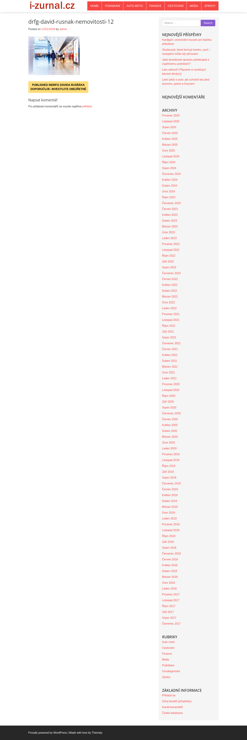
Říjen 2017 (168, 606)
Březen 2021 (170, 366)
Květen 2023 (170, 214)
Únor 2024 (168, 191)
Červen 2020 (170, 419)
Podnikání (112, 5)
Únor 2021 (168, 372)
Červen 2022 (170, 279)
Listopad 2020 (170, 390)
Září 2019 (168, 471)
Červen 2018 (170, 559)
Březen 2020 (170, 436)
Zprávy (209, 5)
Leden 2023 (169, 238)
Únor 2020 (168, 442)
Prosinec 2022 (171, 244)
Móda (194, 5)
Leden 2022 (169, 308)
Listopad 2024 (170, 156)
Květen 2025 (170, 138)
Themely (97, 732)
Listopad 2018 (170, 530)
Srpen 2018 (169, 547)
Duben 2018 (169, 571)
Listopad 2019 (170, 460)
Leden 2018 (169, 588)
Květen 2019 (170, 495)
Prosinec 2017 (171, 594)
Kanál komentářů (172, 707)
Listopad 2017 (170, 600)
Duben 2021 (169, 360)
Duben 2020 (169, 430)
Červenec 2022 (171, 273)
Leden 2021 (169, 378)
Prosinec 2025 (171, 115)
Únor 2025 (168, 150)
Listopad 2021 (170, 319)
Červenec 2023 (171, 203)
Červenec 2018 (171, 553)
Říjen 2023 (168, 197)
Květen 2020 (170, 425)
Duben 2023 (169, 220)
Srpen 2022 (169, 267)
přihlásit (87, 106)
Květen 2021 (170, 355)
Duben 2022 (169, 290)
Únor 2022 (168, 302)
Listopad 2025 (170, 121)
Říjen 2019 (168, 465)
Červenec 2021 (171, 343)
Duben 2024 (169, 185)
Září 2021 (168, 331)
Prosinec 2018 (171, 524)
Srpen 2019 (169, 477)
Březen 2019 (170, 506)
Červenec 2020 (171, 413)
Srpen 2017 (169, 617)
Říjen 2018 (168, 536)
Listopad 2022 (170, 249)
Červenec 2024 (171, 173)
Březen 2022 (170, 296)
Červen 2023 (170, 209)
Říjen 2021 (168, 325)
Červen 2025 (170, 133)
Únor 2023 (168, 232)
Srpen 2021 (169, 337)
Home (94, 5)
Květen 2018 (170, 565)
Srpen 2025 (169, 127)
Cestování (176, 5)
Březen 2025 (170, 144)
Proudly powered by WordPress (47, 732)
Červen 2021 (170, 349)
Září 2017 (168, 611)
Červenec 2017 (171, 623)
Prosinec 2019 (171, 454)
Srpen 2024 (169, 168)
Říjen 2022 (168, 255)
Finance (155, 5)
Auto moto (134, 5)
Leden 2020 (169, 448)
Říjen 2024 (168, 162)
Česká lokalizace (172, 712)
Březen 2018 (170, 576)
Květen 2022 (170, 284)
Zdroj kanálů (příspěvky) (177, 701)
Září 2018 (168, 541)
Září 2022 (168, 261)
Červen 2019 (170, 489)
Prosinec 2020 (171, 384)
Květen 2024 (170, 179)
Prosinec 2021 (171, 314)
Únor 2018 (168, 582)
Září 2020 (168, 401)
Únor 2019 (168, 512)
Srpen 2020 (169, 407)
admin (63, 29)
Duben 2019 (169, 501)
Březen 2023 (170, 226)
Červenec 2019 (171, 483)
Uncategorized (171, 671)
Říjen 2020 (168, 395)
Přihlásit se (168, 695)
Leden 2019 (169, 518)
